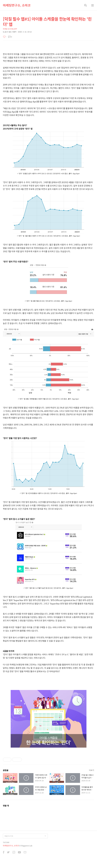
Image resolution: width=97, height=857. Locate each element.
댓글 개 (6, 805)
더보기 (91, 770)
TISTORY (6, 842)
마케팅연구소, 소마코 (17, 5)
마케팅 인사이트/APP (10, 29)
